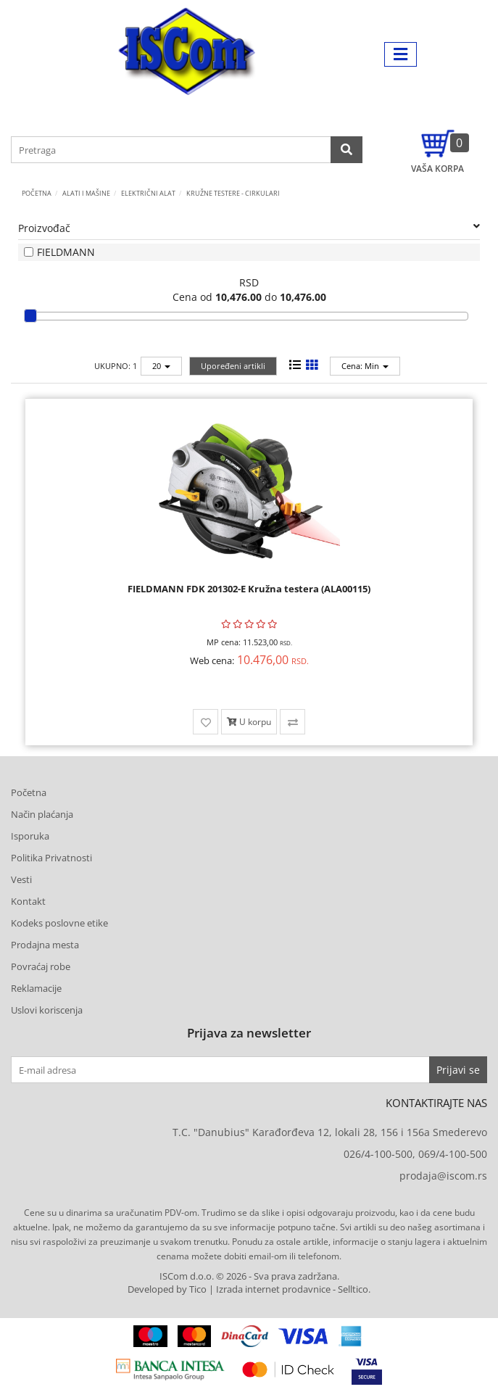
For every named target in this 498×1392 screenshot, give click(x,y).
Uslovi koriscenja (47, 1009)
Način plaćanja (42, 814)
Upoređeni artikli (233, 365)
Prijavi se (458, 1070)
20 (161, 365)
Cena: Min (365, 365)
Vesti (21, 879)
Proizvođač (249, 228)
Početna (36, 193)
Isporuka (30, 835)
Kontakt (28, 901)
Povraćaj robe (40, 966)
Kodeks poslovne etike (59, 922)
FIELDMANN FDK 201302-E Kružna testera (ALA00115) (249, 588)
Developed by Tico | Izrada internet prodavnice (229, 1289)
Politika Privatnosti (51, 857)
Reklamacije (36, 988)
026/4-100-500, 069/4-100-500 (415, 1154)
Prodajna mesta (45, 944)
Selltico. (354, 1289)
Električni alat (148, 193)
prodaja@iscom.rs (443, 1175)
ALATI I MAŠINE (86, 193)
